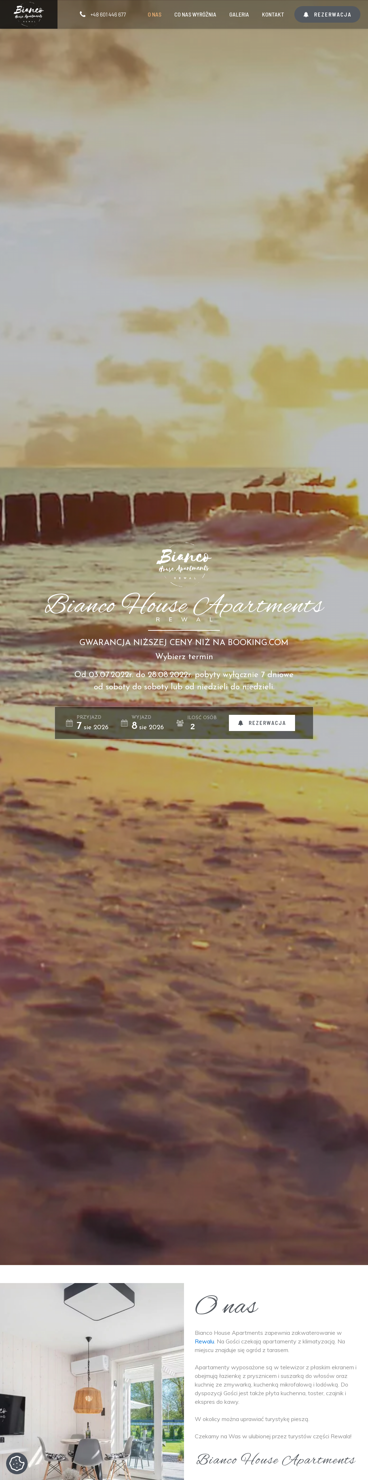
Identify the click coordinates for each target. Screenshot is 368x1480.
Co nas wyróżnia (195, 14)
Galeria (239, 14)
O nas (154, 14)
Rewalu (204, 1341)
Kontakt (273, 14)
